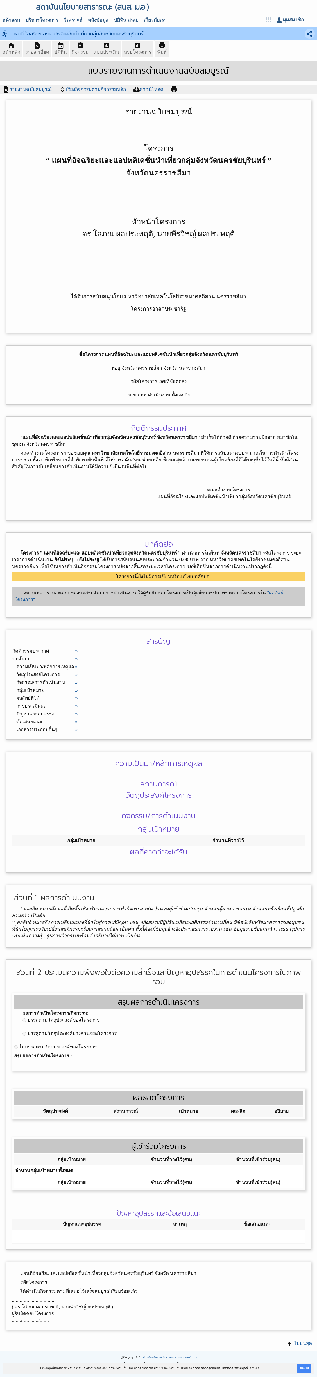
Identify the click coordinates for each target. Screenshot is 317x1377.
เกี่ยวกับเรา (155, 20)
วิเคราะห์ (73, 20)
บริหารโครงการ (42, 20)
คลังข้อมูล (98, 20)
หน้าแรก (11, 20)
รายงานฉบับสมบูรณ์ (27, 90)
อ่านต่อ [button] (254, 1368)
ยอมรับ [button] (304, 1368)
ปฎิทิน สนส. (126, 20)
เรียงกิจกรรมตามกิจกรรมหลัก (92, 90)
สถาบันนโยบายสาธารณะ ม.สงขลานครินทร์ (170, 1357)
